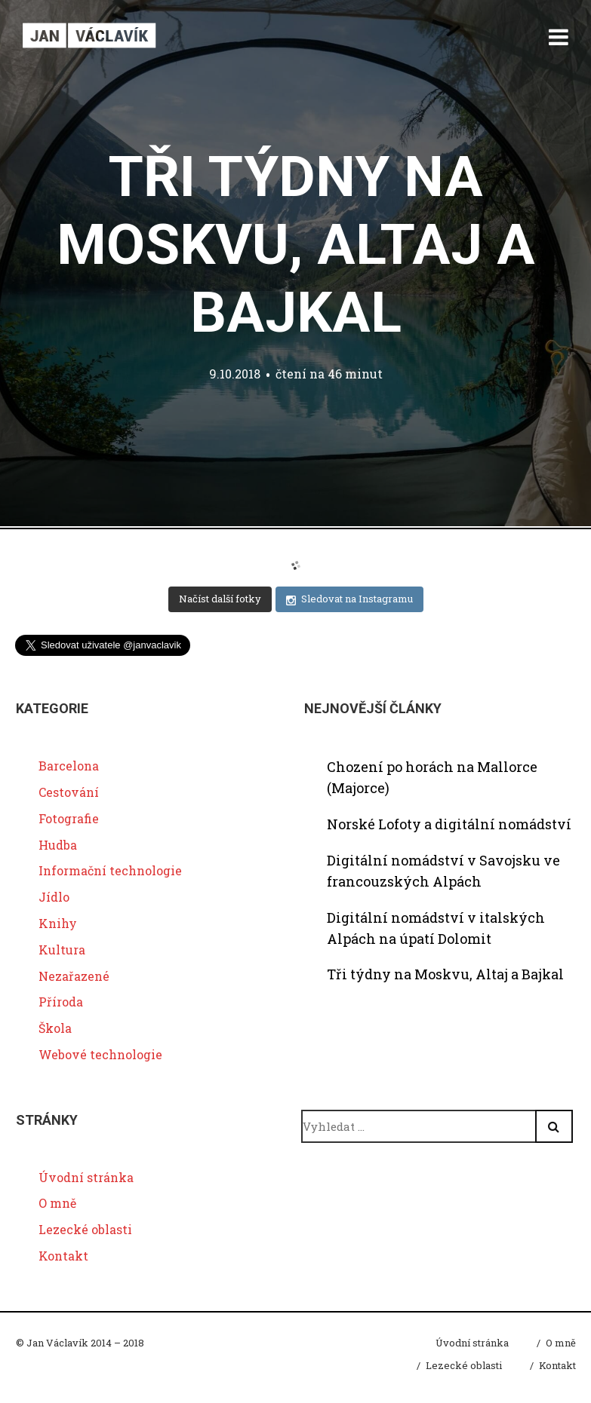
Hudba (57, 845)
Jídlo (53, 897)
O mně (57, 1203)
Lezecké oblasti (85, 1229)
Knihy (57, 923)
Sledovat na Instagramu (349, 599)
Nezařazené (73, 976)
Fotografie (68, 818)
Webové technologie (100, 1054)
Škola (55, 1028)
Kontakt (63, 1256)
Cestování (68, 792)
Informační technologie (110, 870)
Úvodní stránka (86, 1177)
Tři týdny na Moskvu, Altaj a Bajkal (296, 244)
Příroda (60, 1001)
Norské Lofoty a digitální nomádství (449, 824)
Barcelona (68, 765)
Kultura (61, 949)
